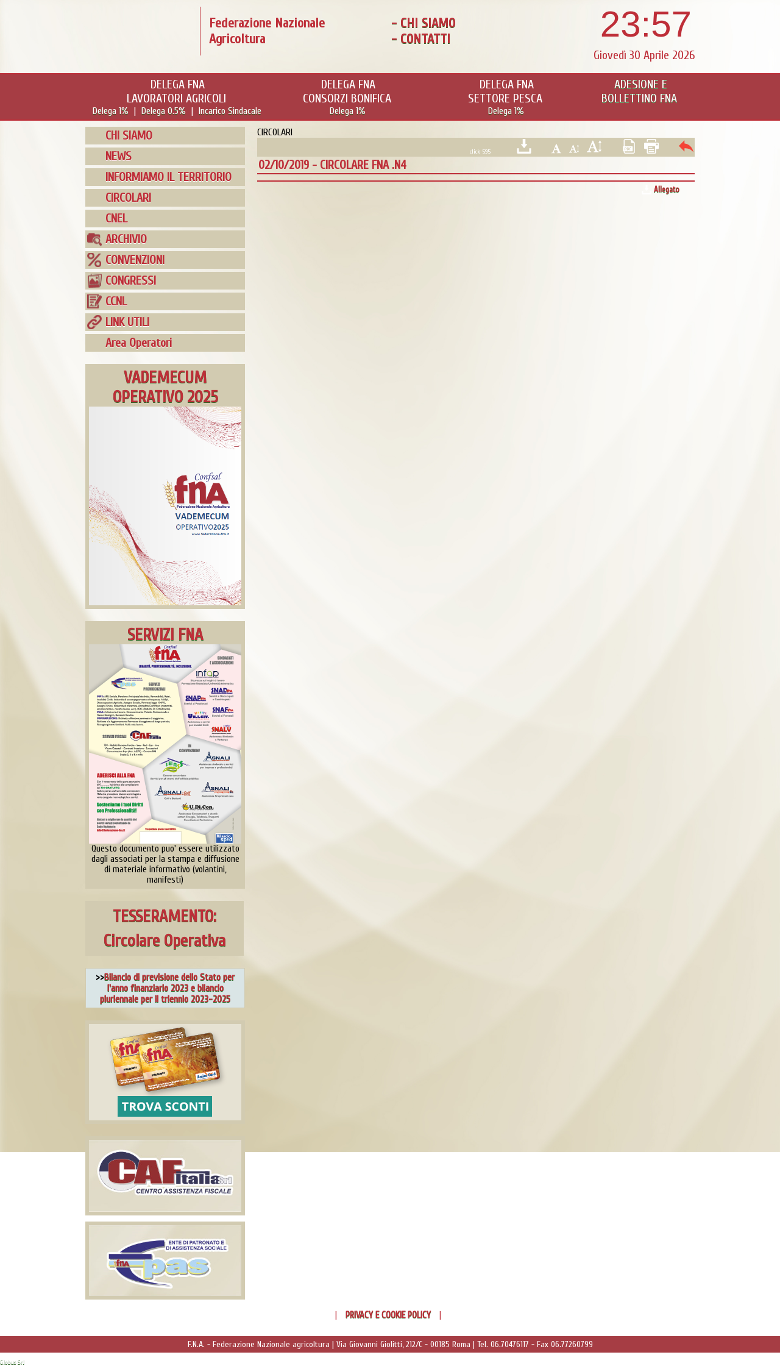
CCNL (116, 301)
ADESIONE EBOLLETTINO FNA (639, 91)
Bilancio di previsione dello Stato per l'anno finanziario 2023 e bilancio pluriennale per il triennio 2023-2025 (167, 988)
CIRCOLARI (128, 198)
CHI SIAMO (128, 136)
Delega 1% (111, 110)
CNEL (116, 219)
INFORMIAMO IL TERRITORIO (168, 177)
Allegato (666, 189)
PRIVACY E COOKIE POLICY (388, 1315)
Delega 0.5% (163, 110)
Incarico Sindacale (230, 110)
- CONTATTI (420, 39)
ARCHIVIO (126, 239)
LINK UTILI (127, 322)
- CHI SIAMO (423, 23)
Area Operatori (138, 343)
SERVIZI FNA (165, 634)
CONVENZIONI (135, 260)
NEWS (118, 156)
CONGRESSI (130, 281)
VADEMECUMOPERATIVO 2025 (165, 387)
